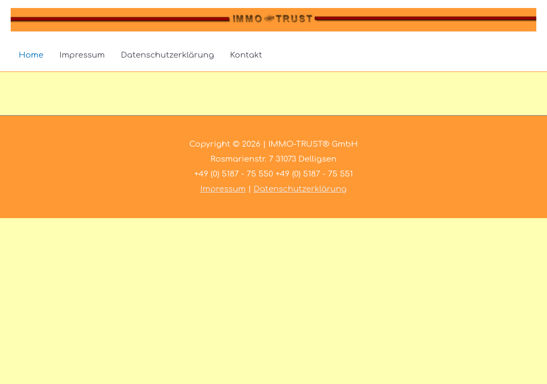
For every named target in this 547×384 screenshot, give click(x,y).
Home (31, 55)
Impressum (82, 55)
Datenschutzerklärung (167, 55)
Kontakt (246, 55)
